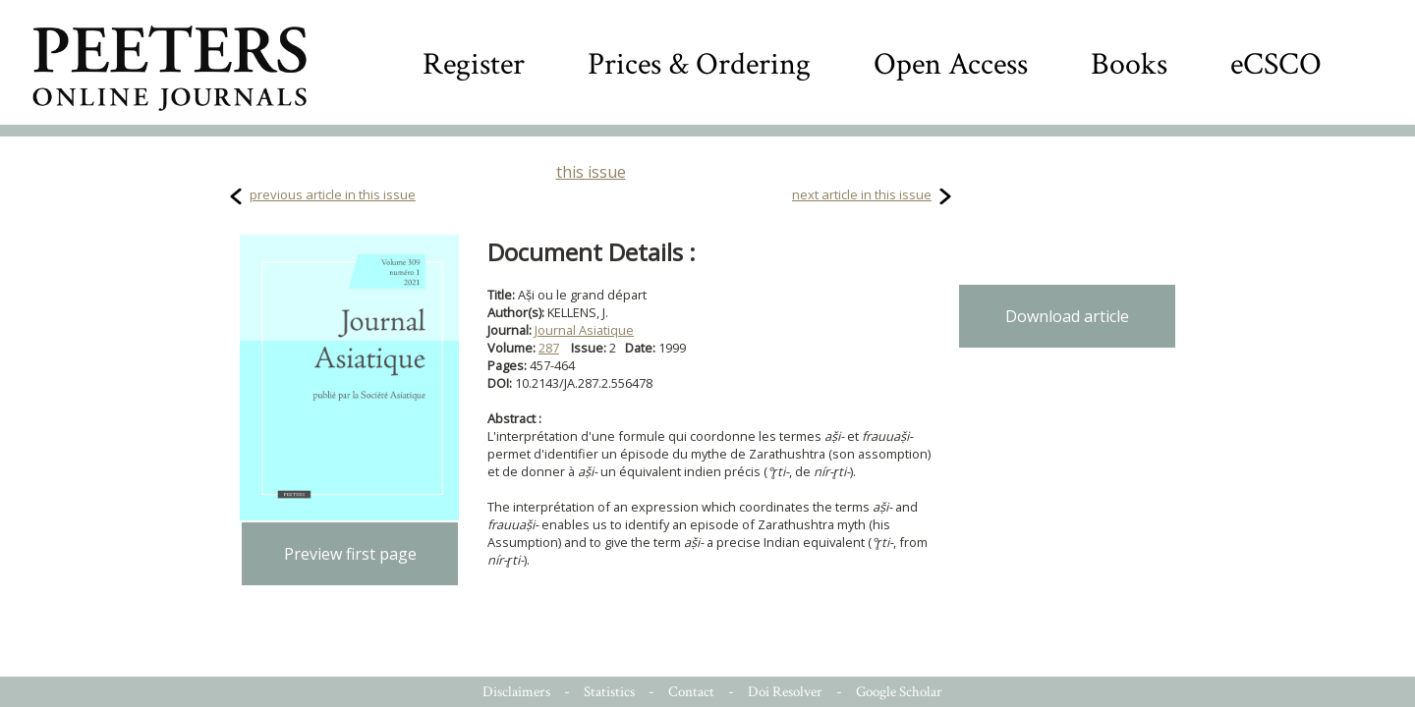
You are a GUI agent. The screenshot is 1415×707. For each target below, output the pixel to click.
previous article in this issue (333, 194)
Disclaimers (516, 691)
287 (548, 347)
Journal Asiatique (584, 330)
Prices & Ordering (699, 64)
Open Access (951, 64)
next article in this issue (862, 194)
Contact (691, 691)
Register (474, 64)
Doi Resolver (785, 691)
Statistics (609, 691)
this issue (591, 172)
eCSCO (1276, 64)
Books (1129, 64)
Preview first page (350, 554)
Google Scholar (899, 691)
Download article (1067, 316)
